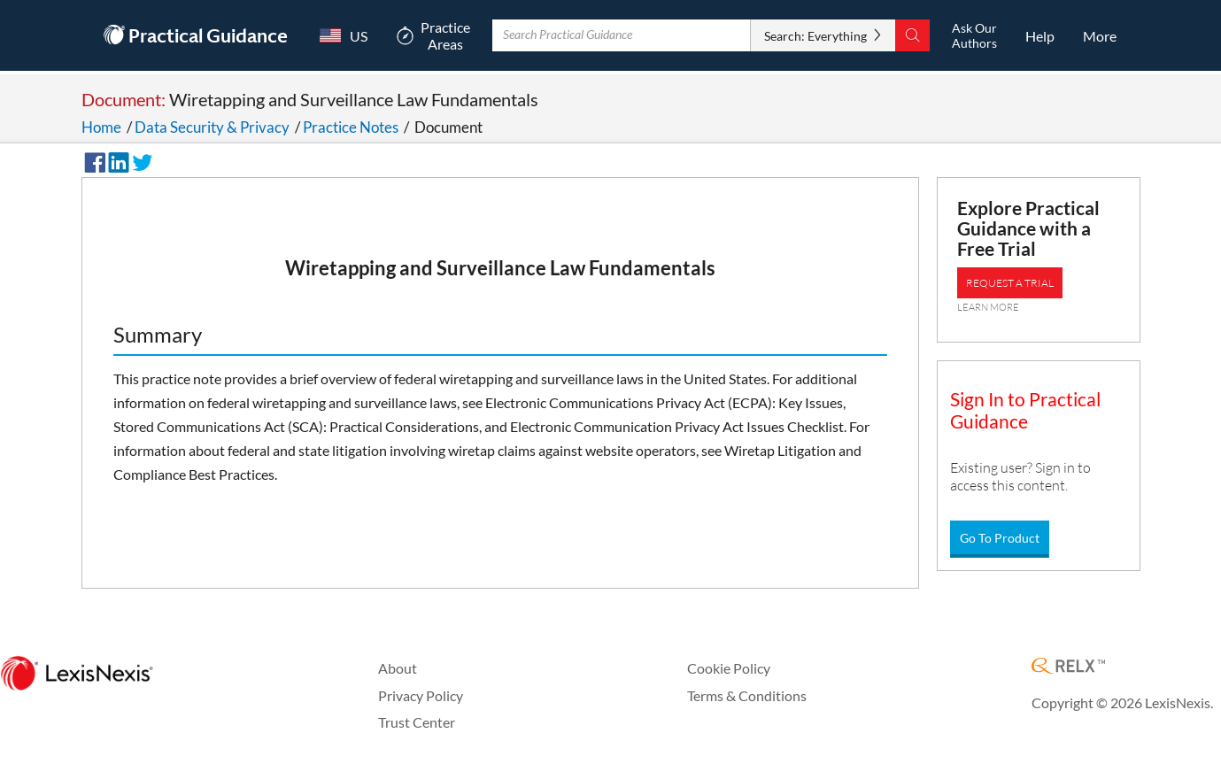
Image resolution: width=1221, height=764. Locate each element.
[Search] (908, 35)
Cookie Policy (728, 668)
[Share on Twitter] (140, 160)
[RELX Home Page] (1068, 667)
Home (101, 127)
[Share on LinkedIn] (116, 160)
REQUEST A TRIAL (1010, 282)
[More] (1100, 35)
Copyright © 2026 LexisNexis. (1122, 702)
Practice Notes (350, 127)
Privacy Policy (420, 695)
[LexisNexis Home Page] (76, 674)
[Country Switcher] (347, 35)
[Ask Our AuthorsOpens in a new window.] (974, 35)
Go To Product (999, 537)
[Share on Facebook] (92, 160)
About (397, 668)
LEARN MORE (988, 307)
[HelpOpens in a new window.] (1042, 35)
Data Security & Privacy (212, 127)
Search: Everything (811, 35)
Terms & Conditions (747, 695)
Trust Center (416, 722)
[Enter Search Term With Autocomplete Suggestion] (623, 35)
